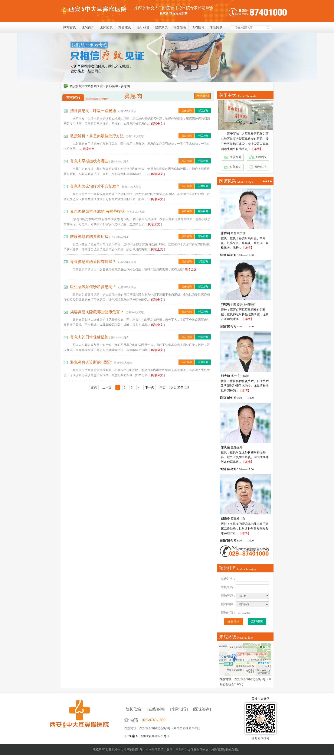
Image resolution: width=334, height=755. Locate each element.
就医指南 (179, 27)
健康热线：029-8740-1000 (258, 12)
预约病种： (228, 604)
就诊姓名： (228, 578)
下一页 (149, 387)
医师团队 (106, 27)
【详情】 (257, 149)
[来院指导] (179, 709)
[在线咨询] (156, 709)
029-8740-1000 (154, 720)
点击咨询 (186, 110)
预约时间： (228, 612)
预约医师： (228, 595)
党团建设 (124, 27)
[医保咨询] (202, 709)
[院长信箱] (133, 709)
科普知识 (236, 167)
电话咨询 (203, 110)
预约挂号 (197, 27)
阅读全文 (157, 123)
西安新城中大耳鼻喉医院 (86, 86)
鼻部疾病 (112, 86)
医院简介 (88, 27)
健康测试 (161, 27)
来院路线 (216, 27)
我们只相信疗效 (167, 57)
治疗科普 (143, 27)
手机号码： (228, 587)
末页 (163, 387)
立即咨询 (257, 621)
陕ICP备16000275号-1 (155, 736)
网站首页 (69, 27)
